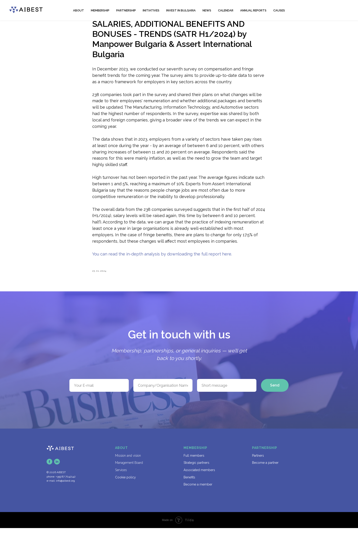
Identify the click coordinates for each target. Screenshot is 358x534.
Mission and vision (128, 461)
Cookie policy (125, 483)
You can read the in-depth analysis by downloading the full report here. (162, 257)
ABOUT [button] (78, 10)
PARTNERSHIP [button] (126, 10)
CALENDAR (225, 10)
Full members (194, 461)
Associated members (199, 476)
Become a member (198, 490)
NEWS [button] (207, 10)
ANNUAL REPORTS (253, 10)
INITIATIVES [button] (151, 10)
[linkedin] (57, 467)
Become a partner (265, 468)
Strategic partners (196, 468)
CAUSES (279, 10)
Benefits (189, 483)
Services (121, 476)
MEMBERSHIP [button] (100, 10)
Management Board (129, 468)
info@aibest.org (65, 486)
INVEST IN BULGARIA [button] (181, 10)
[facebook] (49, 467)
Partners (258, 461)
